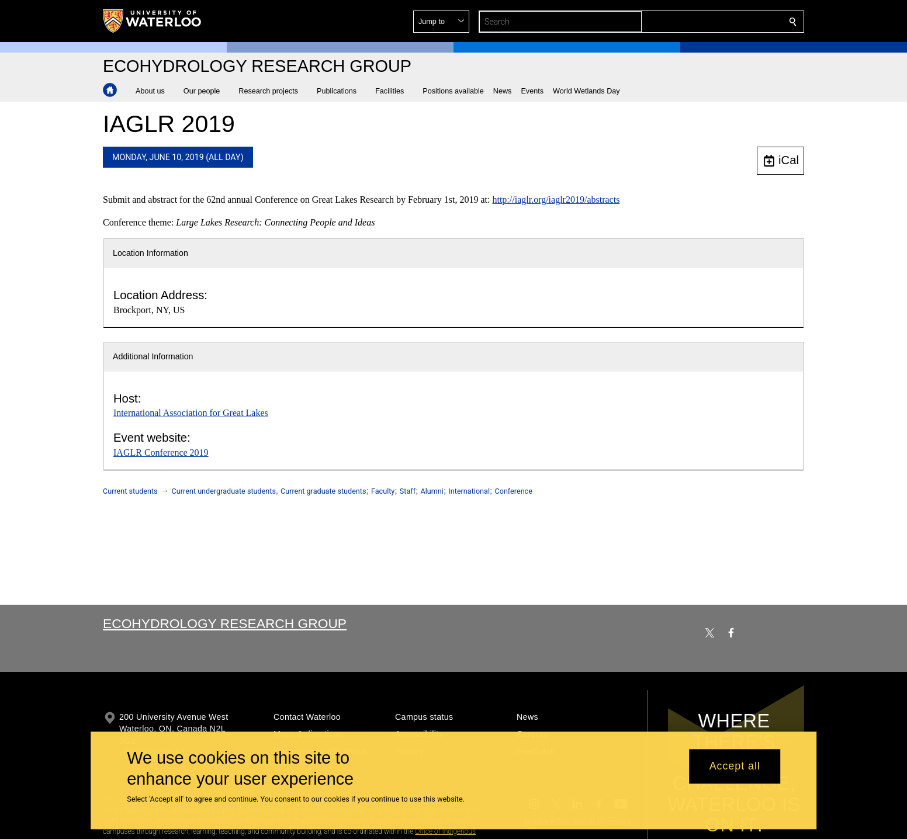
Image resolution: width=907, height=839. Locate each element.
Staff (408, 491)
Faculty (382, 491)
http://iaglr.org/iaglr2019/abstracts (555, 199)
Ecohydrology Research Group (225, 623)
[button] (708, 21)
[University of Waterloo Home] (152, 21)
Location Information (150, 253)
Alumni (432, 491)
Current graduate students (323, 491)
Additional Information (153, 356)
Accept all (734, 766)
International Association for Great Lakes (190, 413)
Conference (513, 491)
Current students (130, 491)
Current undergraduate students (224, 491)
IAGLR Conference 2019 (161, 452)
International (469, 491)
